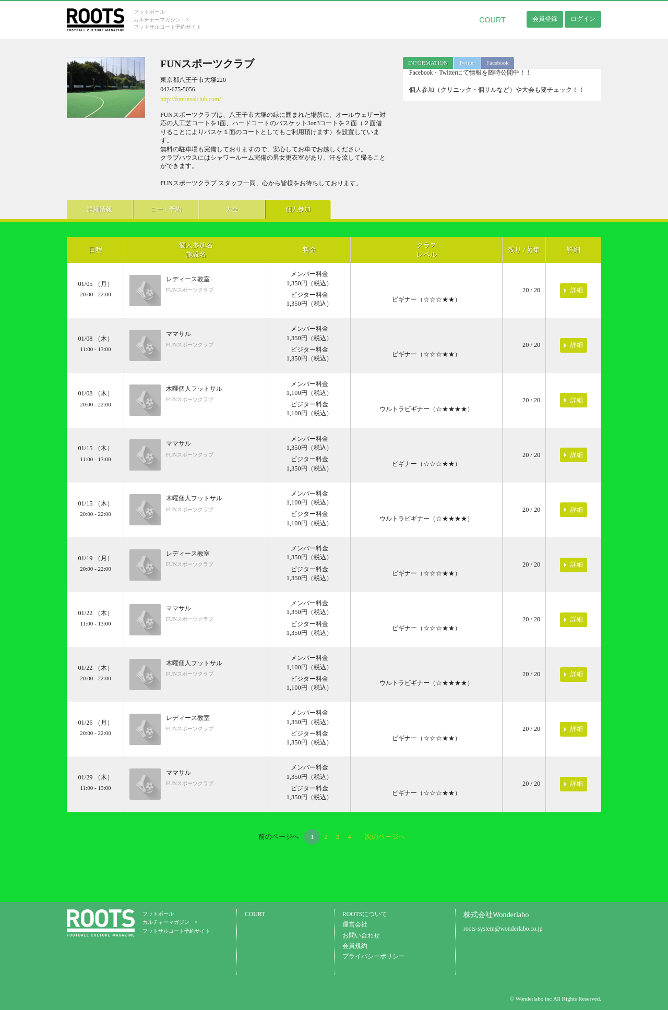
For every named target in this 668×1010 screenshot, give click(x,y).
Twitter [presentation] (467, 62)
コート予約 (160, 209)
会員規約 (354, 946)
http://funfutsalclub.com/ (190, 99)
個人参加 (286, 209)
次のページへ (385, 836)
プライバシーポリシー (373, 956)
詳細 (576, 290)
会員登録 (544, 18)
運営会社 (354, 924)
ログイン (582, 18)
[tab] (428, 63)
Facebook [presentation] (497, 62)
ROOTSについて (364, 914)
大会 (223, 209)
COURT (492, 20)
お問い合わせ (361, 935)
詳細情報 (98, 209)
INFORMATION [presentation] (428, 62)
